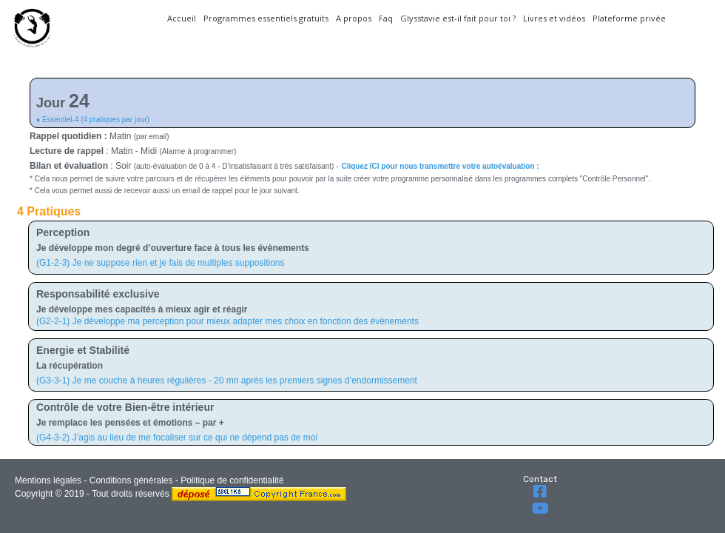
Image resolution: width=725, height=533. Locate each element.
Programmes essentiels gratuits (265, 18)
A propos (353, 18)
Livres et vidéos (554, 18)
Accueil (181, 18)
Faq (386, 18)
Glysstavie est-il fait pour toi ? (458, 18)
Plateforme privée (629, 18)
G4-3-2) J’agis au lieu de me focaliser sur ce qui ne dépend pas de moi (178, 437)
